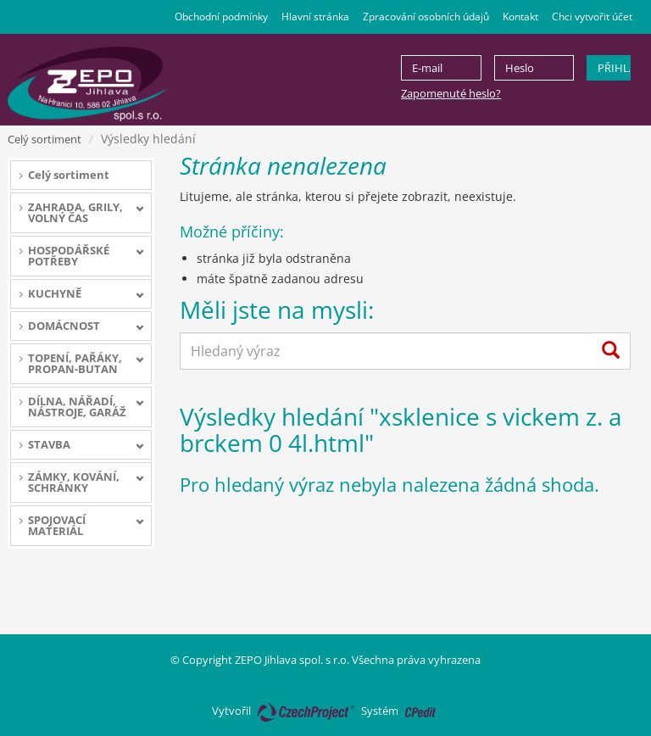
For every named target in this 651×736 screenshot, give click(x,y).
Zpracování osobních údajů (426, 16)
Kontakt (520, 16)
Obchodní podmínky (221, 16)
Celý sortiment (44, 139)
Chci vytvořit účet (592, 16)
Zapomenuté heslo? (451, 93)
